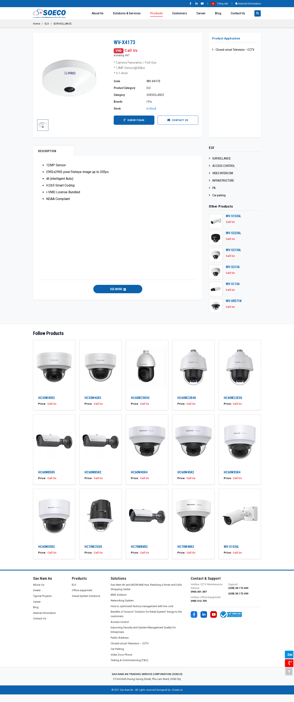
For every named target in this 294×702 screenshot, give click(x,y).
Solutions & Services (127, 13)
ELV (47, 23)
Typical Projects (42, 603)
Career (201, 13)
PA (214, 188)
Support (244, 594)
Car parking (219, 195)
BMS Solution (119, 602)
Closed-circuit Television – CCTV (235, 50)
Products (156, 13)
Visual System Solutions (86, 603)
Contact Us (238, 13)
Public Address (120, 645)
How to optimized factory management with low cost (142, 613)
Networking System (122, 608)
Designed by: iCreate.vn (170, 697)
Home (36, 23)
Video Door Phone (121, 662)
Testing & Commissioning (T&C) (129, 667)
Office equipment (82, 597)
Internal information (248, 3)
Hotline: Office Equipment (207, 606)
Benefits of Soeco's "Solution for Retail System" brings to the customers (146, 621)
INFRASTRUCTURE (223, 180)
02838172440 (134, 120)
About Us (98, 13)
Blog (218, 13)
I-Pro (149, 101)
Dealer (37, 597)
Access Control (120, 629)
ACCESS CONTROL (223, 166)
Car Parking (117, 656)
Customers (179, 13)
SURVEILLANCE (62, 23)
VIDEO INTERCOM (222, 173)
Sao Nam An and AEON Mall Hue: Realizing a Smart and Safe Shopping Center (146, 594)
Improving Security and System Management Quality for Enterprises (143, 637)
